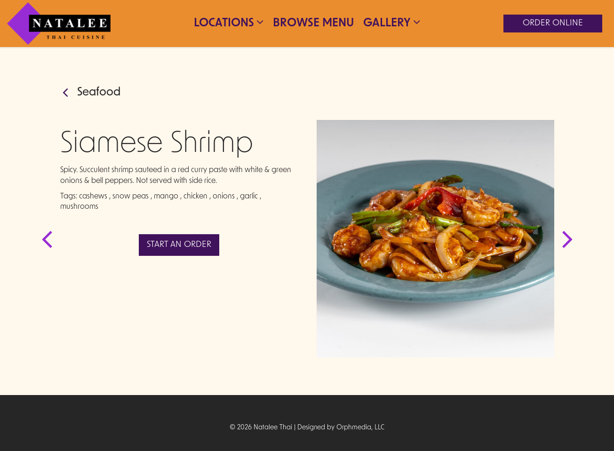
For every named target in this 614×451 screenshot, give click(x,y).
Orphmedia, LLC (360, 427)
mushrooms (79, 207)
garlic (249, 196)
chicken (195, 196)
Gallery (391, 22)
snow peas (130, 196)
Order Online (553, 23)
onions (224, 196)
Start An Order (179, 244)
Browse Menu (313, 23)
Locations (228, 22)
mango (166, 196)
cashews (93, 196)
